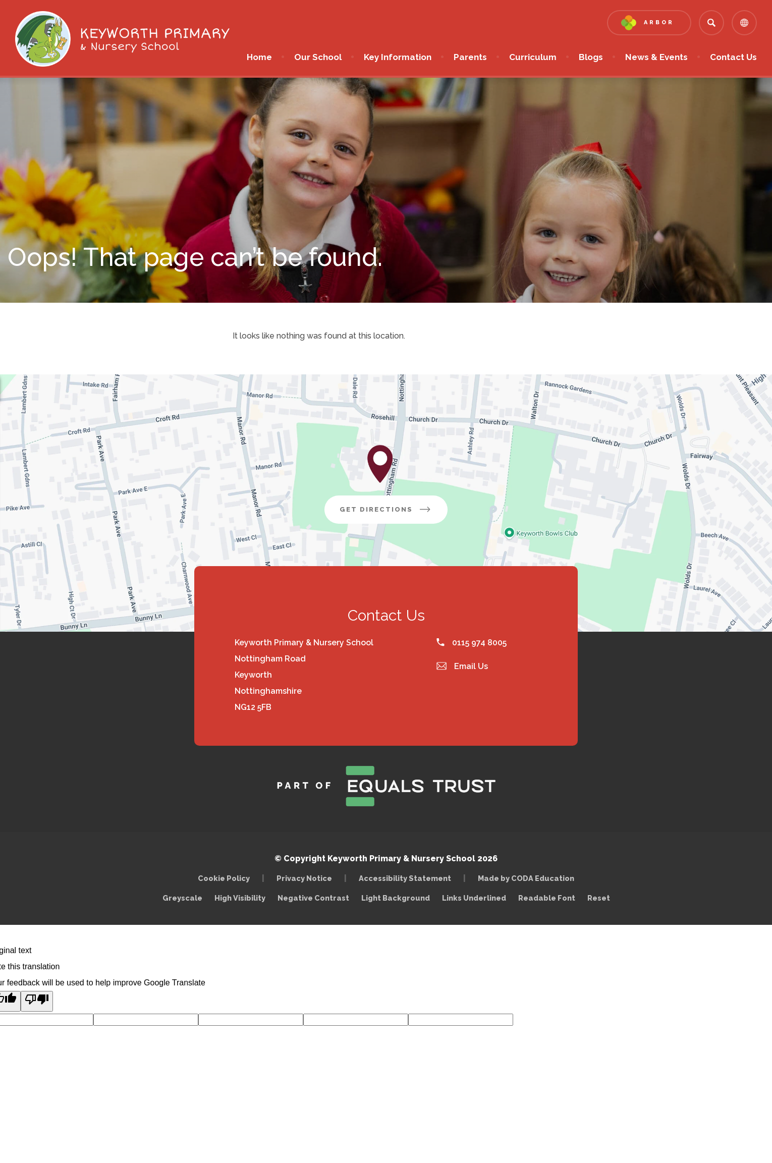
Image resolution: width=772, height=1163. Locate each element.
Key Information (397, 57)
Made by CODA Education (528, 878)
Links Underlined (474, 898)
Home (259, 57)
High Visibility (239, 898)
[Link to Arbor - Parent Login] (649, 22)
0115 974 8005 (471, 642)
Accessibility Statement (405, 878)
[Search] (711, 22)
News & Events (656, 57)
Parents (470, 57)
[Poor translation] (37, 1001)
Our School (318, 57)
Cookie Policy (224, 878)
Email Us (462, 666)
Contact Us (733, 57)
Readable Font (546, 898)
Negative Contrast (313, 898)
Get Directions (394, 513)
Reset (598, 898)
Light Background (395, 898)
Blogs (591, 57)
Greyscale (182, 898)
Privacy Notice (304, 878)
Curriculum (533, 57)
